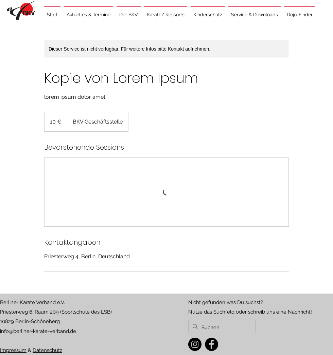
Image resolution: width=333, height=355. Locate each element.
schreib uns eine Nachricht (279, 312)
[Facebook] (211, 344)
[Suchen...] (221, 327)
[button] (88, 11)
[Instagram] (194, 344)
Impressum (13, 350)
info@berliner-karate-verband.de (38, 331)
